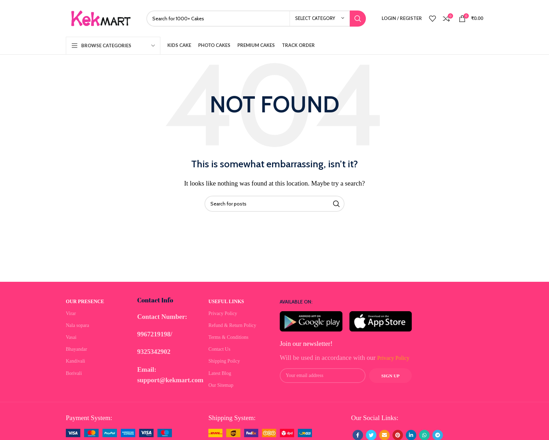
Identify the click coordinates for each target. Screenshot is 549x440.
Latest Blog (219, 373)
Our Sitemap (220, 385)
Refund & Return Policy (232, 325)
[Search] (256, 19)
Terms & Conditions (228, 337)
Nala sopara (77, 325)
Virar (71, 313)
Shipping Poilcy (224, 361)
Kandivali (75, 361)
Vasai (71, 337)
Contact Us (219, 349)
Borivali (74, 373)
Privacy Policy (222, 313)
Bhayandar (76, 349)
